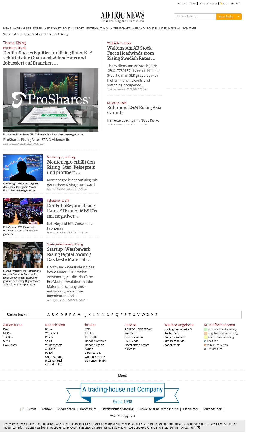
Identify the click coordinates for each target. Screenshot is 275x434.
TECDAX (8, 337)
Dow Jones (10, 345)
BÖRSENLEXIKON (208, 3)
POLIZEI (152, 28)
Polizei (49, 353)
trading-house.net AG (178, 329)
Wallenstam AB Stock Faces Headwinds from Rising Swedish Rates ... (131, 53)
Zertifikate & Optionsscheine (95, 354)
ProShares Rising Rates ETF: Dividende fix (36, 139)
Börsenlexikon (18, 314)
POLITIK (68, 28)
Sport (48, 341)
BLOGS (192, 3)
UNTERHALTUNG (97, 28)
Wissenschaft (53, 345)
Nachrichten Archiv (137, 345)
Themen (52, 34)
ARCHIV (181, 3)
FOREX (89, 333)
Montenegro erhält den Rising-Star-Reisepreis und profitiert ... (71, 167)
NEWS (7, 28)
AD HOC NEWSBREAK (138, 329)
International (53, 360)
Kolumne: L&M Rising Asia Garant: (134, 110)
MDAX (7, 333)
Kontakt (130, 349)
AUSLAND (138, 28)
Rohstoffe (91, 337)
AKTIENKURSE (22, 28)
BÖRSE (37, 28)
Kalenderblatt (54, 364)
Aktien (89, 349)
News (32, 409)
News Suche (225, 16)
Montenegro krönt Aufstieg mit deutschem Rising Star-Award (72, 182)
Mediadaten (66, 409)
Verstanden (187, 427)
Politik (49, 337)
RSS (223, 3)
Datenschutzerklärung (118, 409)
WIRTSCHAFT (52, 28)
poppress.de (172, 345)
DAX (6, 329)
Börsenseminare (95, 360)
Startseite (38, 34)
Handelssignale (94, 345)
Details (174, 427)
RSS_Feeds (131, 341)
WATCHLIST (236, 3)
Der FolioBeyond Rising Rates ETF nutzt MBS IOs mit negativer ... (72, 211)
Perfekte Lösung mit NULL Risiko (133, 120)
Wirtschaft (51, 333)
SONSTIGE (189, 28)
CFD (87, 329)
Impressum (88, 409)
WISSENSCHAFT (120, 28)
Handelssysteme (95, 341)
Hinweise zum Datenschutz (158, 409)
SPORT (79, 28)
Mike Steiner (212, 409)
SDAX (6, 341)
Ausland (50, 349)
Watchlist (130, 333)
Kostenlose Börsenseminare (174, 335)
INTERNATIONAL (169, 28)
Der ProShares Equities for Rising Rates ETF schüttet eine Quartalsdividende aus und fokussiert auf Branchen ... (47, 58)
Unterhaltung (53, 357)
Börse (48, 329)
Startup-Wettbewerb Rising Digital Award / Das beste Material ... (69, 254)
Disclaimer (190, 409)
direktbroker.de (174, 341)
